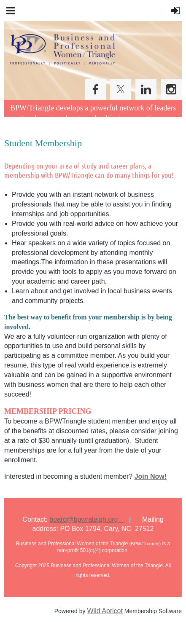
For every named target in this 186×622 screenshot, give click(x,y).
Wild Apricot (104, 610)
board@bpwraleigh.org (86, 519)
